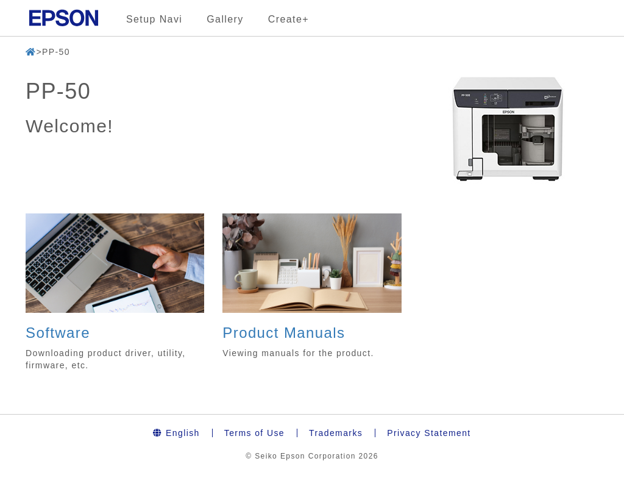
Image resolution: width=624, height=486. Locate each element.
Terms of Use (254, 433)
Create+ (288, 19)
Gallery (225, 19)
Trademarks (336, 433)
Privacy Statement (428, 433)
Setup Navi (154, 19)
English (176, 433)
